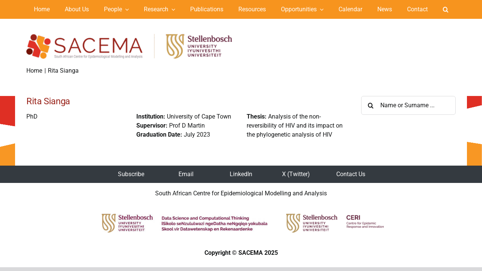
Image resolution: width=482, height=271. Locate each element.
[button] (445, 9)
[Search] (370, 105)
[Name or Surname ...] (408, 105)
